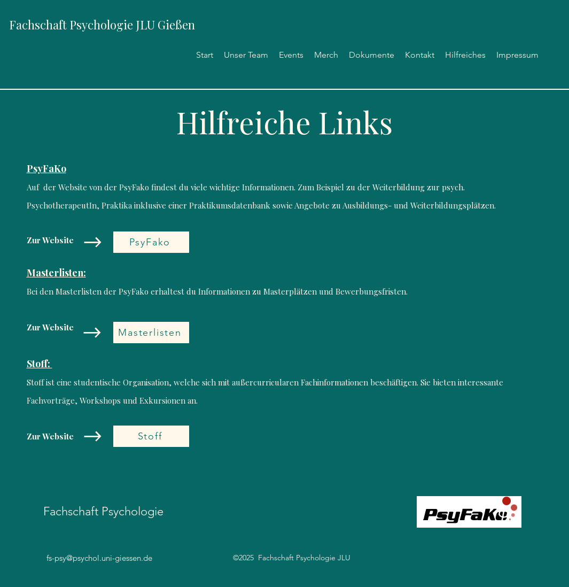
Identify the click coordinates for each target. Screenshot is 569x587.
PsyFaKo (46, 168)
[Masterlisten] (151, 332)
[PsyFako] (151, 242)
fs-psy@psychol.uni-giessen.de (99, 558)
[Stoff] (151, 436)
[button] (372, 55)
